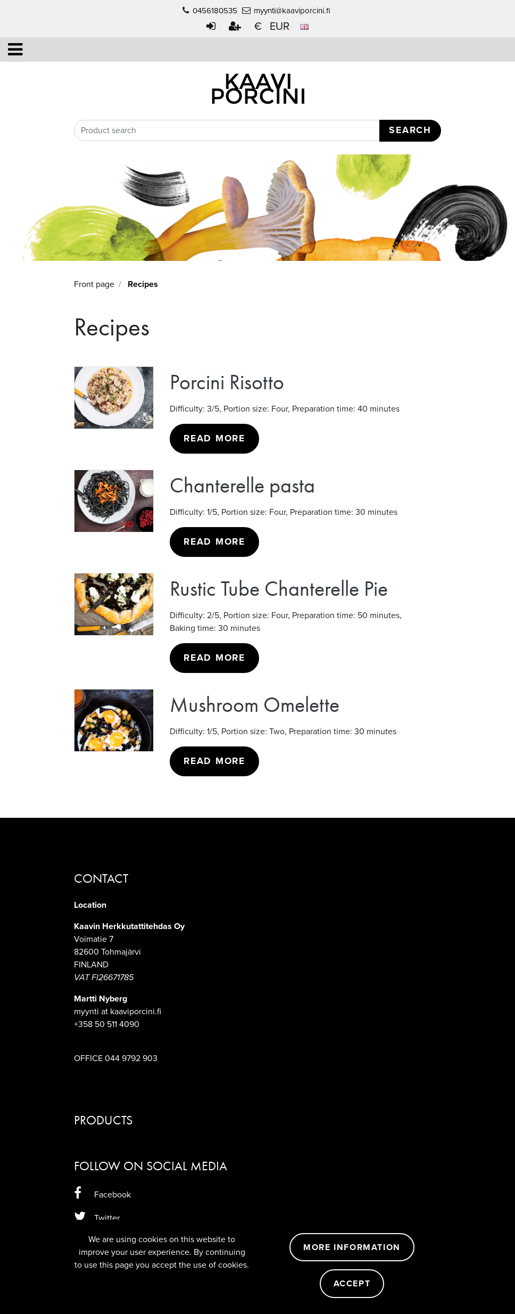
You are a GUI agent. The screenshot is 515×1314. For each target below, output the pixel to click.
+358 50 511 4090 (106, 1024)
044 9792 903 (131, 1058)
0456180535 (215, 10)
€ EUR (281, 26)
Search (410, 130)
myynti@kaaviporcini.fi (292, 10)
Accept (352, 1283)
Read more (214, 438)
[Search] (257, 130)
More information (352, 1247)
